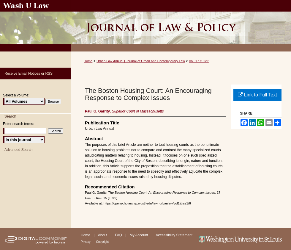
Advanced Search (18, 150)
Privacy (86, 241)
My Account (139, 235)
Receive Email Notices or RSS (28, 73)
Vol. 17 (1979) (199, 61)
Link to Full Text (257, 94)
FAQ (119, 235)
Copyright (102, 241)
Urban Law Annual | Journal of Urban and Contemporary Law (141, 61)
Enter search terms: (18, 124)
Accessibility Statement (174, 235)
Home (88, 61)
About (103, 235)
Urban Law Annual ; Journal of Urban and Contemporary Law (181, 25)
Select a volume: (16, 95)
